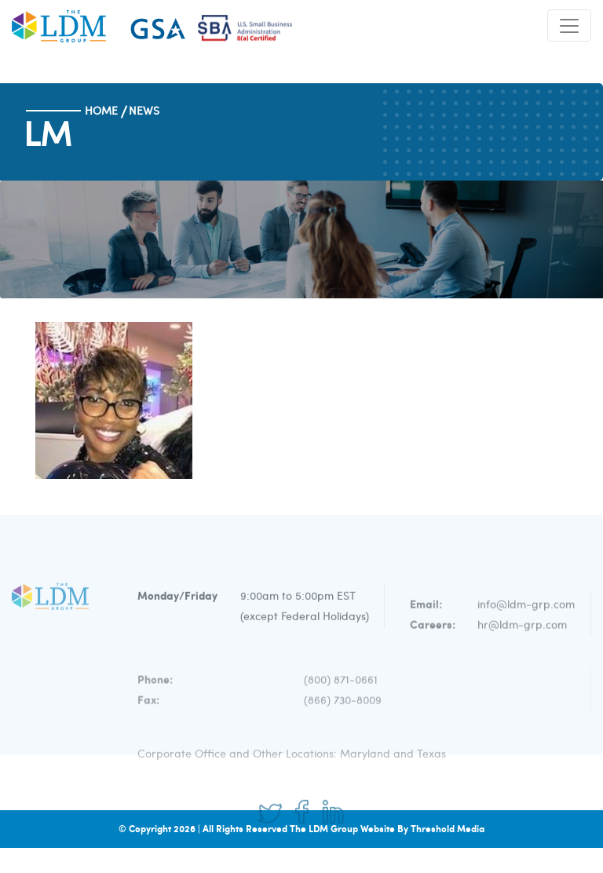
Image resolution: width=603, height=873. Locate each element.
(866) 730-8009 (343, 714)
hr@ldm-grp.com (522, 641)
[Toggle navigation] (569, 25)
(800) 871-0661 (341, 693)
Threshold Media (447, 828)
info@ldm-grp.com (526, 620)
